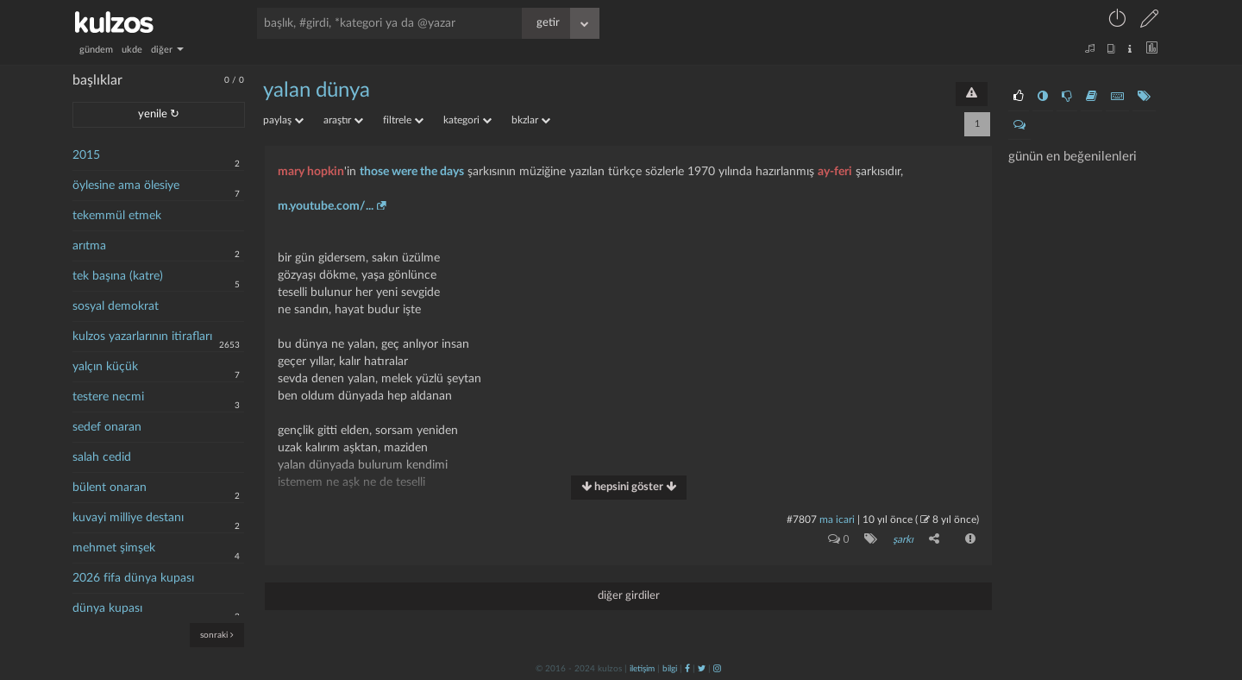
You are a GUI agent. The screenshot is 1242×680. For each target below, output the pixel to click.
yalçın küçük (105, 367)
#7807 (802, 519)
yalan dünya (316, 90)
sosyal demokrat (115, 306)
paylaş (283, 120)
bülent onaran (109, 488)
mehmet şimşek (113, 548)
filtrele (403, 120)
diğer (167, 49)
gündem (96, 49)
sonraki (217, 634)
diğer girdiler (629, 595)
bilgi (669, 668)
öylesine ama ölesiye (125, 185)
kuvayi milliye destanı (128, 518)
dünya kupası (107, 608)
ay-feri (835, 172)
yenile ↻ (158, 114)
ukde (132, 49)
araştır (343, 120)
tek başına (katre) (117, 276)
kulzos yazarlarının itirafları (142, 337)
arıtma (89, 246)
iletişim (642, 668)
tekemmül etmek (116, 216)
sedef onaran (106, 427)
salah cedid (101, 457)
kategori (467, 120)
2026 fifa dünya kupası (133, 578)
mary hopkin (311, 172)
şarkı (903, 539)
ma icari (837, 519)
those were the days (412, 172)
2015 (86, 155)
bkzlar (530, 120)
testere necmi (108, 397)
